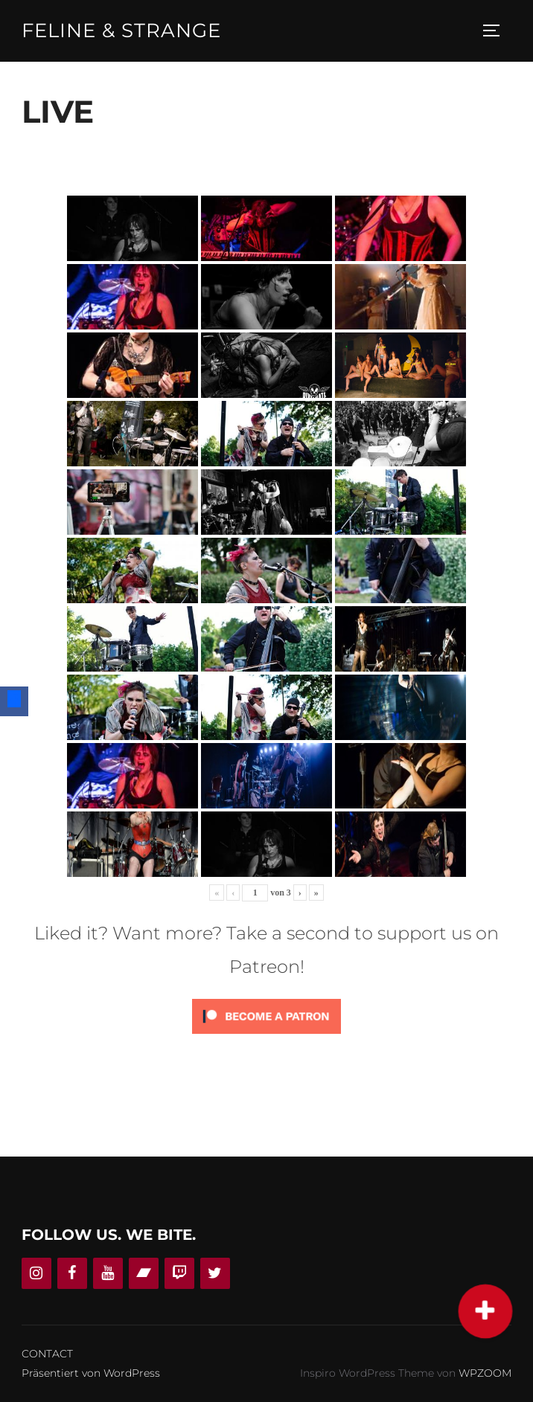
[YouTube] (108, 1274)
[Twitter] (215, 1274)
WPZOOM (485, 1373)
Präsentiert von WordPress (91, 1373)
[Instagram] (36, 1274)
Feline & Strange (121, 30)
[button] (485, 1311)
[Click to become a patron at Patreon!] (266, 1037)
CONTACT (47, 1354)
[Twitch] (179, 1274)
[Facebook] (72, 1274)
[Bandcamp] (144, 1274)
